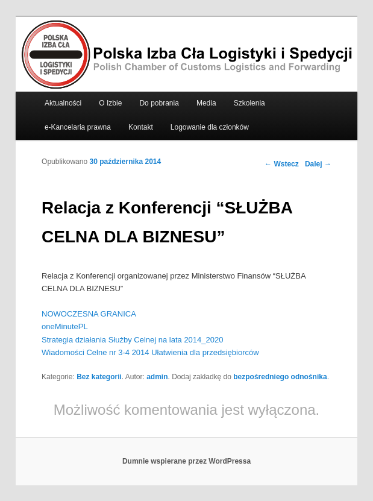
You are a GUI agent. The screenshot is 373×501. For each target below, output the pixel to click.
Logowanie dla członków (210, 127)
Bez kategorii (99, 377)
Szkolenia (249, 103)
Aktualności (63, 103)
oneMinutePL (65, 326)
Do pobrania (158, 103)
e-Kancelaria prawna (78, 127)
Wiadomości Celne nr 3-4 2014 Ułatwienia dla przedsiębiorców (150, 352)
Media (206, 103)
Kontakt (140, 127)
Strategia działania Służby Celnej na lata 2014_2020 (132, 339)
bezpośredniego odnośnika (280, 377)
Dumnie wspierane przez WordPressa (186, 461)
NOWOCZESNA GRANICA (89, 313)
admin (157, 377)
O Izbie (110, 103)
